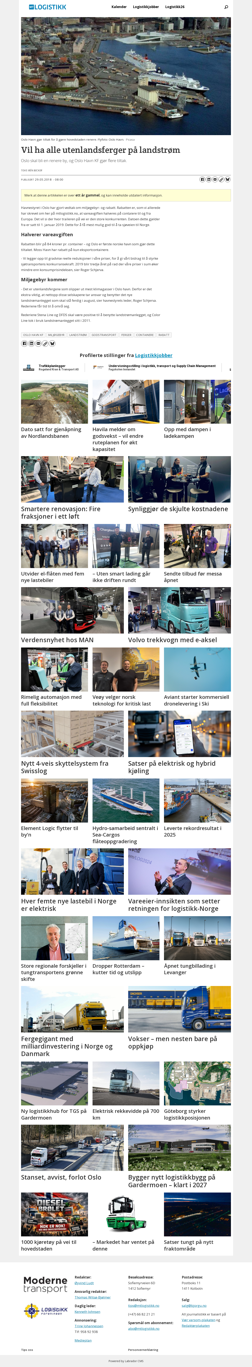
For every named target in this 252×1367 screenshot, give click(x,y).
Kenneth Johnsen (87, 1311)
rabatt (164, 335)
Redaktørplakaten (196, 1325)
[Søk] (226, 7)
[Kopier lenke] (221, 179)
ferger (126, 335)
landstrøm (78, 335)
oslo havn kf (33, 335)
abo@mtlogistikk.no (143, 1328)
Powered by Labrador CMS (126, 1361)
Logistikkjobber (146, 7)
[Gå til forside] (47, 7)
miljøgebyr (56, 335)
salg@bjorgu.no (194, 1305)
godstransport (104, 335)
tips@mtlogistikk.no (143, 1305)
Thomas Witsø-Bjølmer (93, 1297)
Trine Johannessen (89, 1326)
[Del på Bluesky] (228, 179)
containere (145, 335)
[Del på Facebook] (202, 179)
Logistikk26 (174, 7)
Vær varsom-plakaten (198, 1320)
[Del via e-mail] (215, 179)
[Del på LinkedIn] (209, 179)
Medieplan (83, 1340)
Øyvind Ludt (84, 1283)
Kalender (119, 7)
